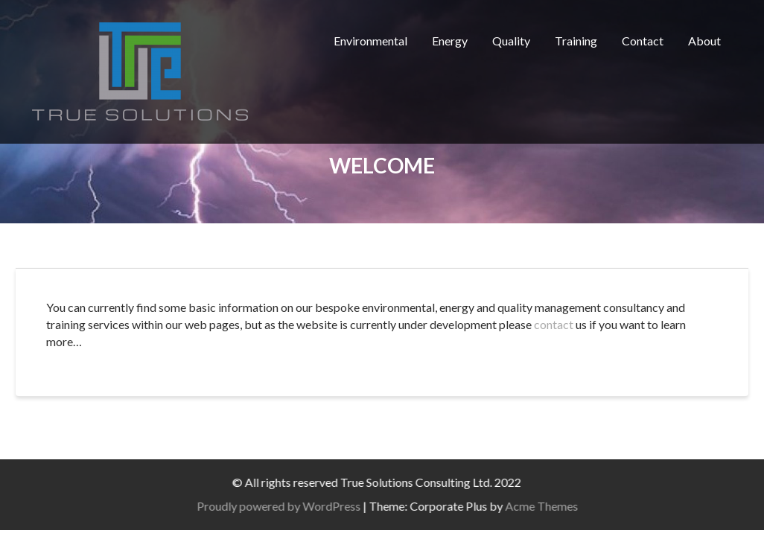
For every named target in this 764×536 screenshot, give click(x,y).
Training (576, 41)
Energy (450, 41)
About (704, 41)
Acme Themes (559, 506)
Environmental (370, 41)
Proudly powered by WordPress (297, 506)
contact (553, 324)
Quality (511, 41)
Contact (642, 41)
